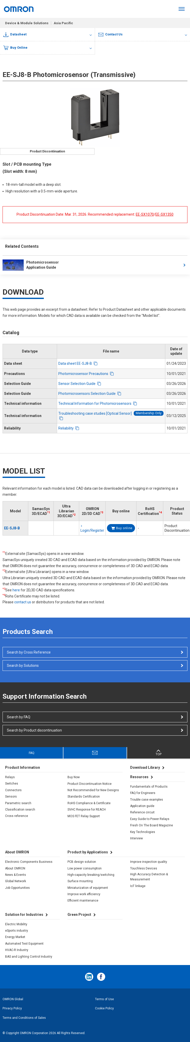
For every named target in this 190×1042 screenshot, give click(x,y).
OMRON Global (13, 999)
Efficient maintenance (82, 900)
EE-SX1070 (145, 214)
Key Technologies (142, 832)
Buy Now (73, 777)
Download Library (145, 767)
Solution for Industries (24, 915)
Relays (10, 777)
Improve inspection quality (148, 862)
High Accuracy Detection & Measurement (149, 876)
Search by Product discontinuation (34, 730)
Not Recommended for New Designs (93, 790)
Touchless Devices (143, 868)
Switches (11, 783)
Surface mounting (80, 881)
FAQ (31, 753)
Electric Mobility (16, 924)
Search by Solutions (23, 665)
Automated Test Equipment (24, 943)
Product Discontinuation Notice (89, 784)
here (16, 590)
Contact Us (110, 34)
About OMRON (15, 868)
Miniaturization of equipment (87, 888)
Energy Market (15, 937)
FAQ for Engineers (142, 793)
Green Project (79, 915)
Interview (136, 838)
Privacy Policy (12, 1008)
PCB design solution (81, 862)
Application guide (142, 806)
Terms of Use (104, 999)
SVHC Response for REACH (86, 809)
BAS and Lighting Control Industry (28, 956)
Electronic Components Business (28, 862)
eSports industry (16, 930)
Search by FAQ (18, 717)
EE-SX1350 (164, 214)
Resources (139, 777)
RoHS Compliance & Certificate (89, 803)
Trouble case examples (146, 799)
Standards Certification (83, 796)
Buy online (124, 528)
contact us (22, 602)
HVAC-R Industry (16, 950)
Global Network (15, 881)
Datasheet (14, 34)
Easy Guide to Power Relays (149, 819)
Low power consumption (84, 868)
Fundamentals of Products (149, 786)
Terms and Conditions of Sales (24, 1018)
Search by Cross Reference (29, 652)
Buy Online (15, 48)
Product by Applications (87, 852)
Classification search (20, 809)
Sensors (11, 796)
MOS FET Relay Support (83, 816)
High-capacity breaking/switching (90, 875)
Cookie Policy (104, 1008)
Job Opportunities (17, 888)
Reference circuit (142, 812)
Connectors (13, 790)
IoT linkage (137, 886)
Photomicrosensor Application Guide (31, 265)
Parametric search (18, 803)
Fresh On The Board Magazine (151, 825)
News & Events (15, 875)
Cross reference (16, 816)
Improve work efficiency (83, 894)
